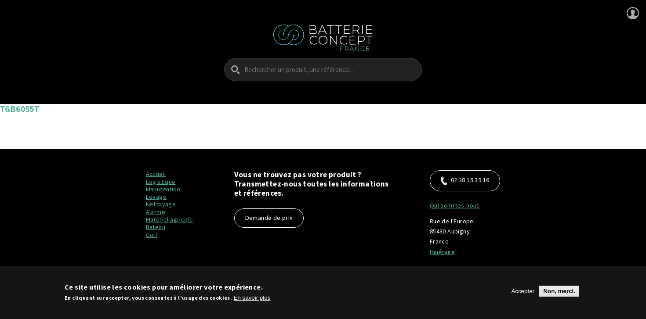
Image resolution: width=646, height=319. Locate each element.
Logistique (161, 182)
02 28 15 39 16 (465, 180)
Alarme (155, 212)
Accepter (522, 293)
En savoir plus (252, 300)
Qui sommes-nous (455, 205)
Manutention (163, 189)
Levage (156, 197)
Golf (152, 235)
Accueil (156, 174)
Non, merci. (559, 293)
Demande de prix (269, 218)
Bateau (155, 227)
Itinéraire (442, 252)
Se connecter (633, 13)
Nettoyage (161, 204)
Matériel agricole (169, 219)
